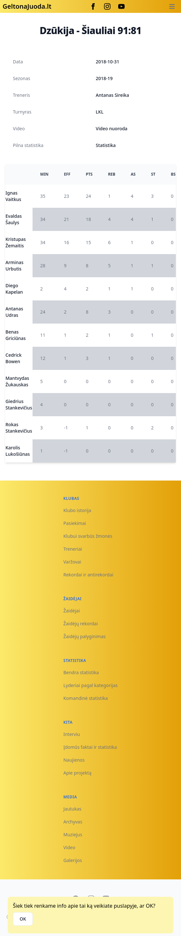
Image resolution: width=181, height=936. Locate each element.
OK (23, 919)
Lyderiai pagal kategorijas (90, 685)
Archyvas (72, 822)
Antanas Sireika (112, 95)
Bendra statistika (81, 672)
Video (69, 847)
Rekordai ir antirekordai (88, 575)
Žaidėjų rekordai (80, 623)
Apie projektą (77, 773)
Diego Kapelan (14, 288)
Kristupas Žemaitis (15, 242)
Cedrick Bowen (13, 358)
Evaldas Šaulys (13, 219)
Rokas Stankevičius (18, 427)
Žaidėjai (71, 611)
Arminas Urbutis (14, 265)
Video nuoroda (111, 128)
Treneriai (72, 549)
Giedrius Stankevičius (18, 404)
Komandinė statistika (85, 698)
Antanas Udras (14, 312)
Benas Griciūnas (15, 335)
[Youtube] (121, 6)
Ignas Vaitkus (13, 196)
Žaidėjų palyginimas (84, 636)
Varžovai (72, 562)
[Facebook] (93, 6)
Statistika (106, 145)
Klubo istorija (77, 510)
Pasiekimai (74, 523)
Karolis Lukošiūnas (17, 451)
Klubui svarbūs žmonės (87, 536)
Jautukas (72, 809)
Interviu (71, 734)
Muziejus (72, 834)
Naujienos (74, 760)
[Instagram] (107, 6)
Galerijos (72, 860)
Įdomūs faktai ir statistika (90, 747)
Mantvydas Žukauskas (17, 381)
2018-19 (104, 78)
